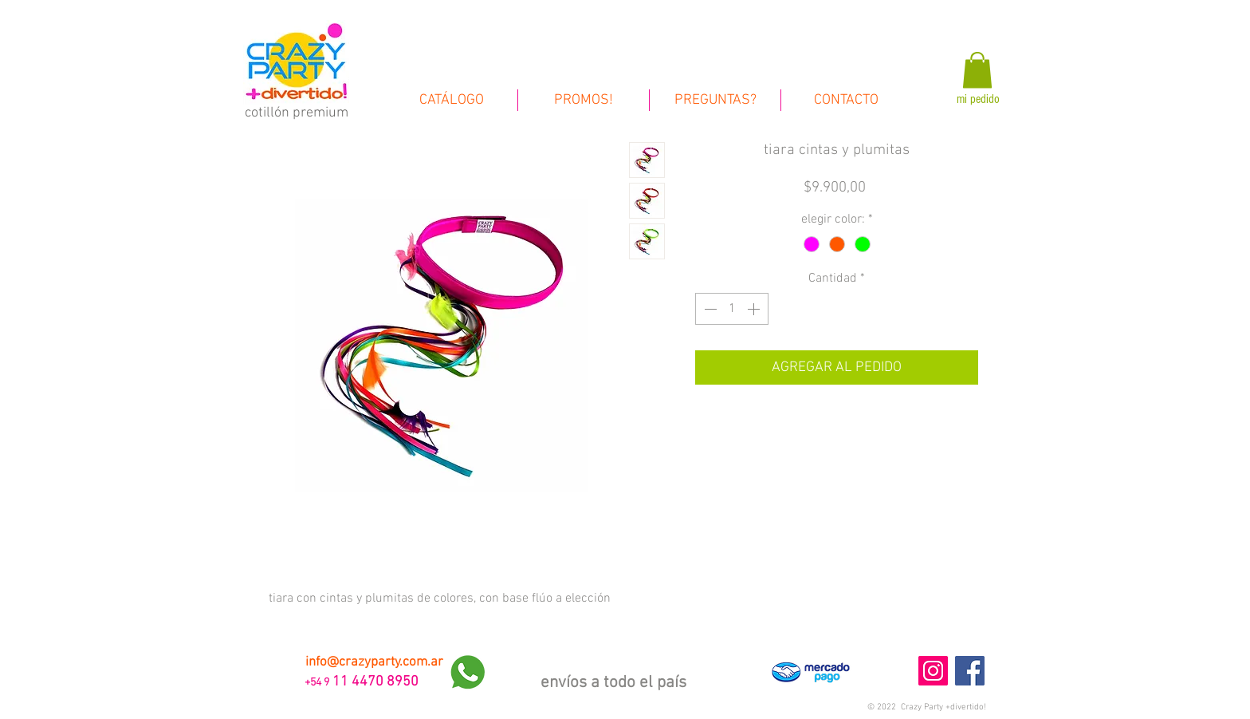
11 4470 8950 (375, 682)
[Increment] (755, 309)
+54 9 (315, 682)
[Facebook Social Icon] (970, 670)
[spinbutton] (732, 309)
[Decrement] (709, 309)
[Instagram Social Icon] (933, 670)
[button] (926, 707)
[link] (977, 70)
